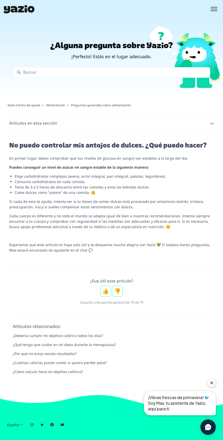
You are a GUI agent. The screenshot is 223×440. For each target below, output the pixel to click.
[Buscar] (111, 72)
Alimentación (55, 105)
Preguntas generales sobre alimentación (101, 105)
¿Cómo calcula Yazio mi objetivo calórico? (48, 371)
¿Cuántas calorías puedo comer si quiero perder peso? (60, 362)
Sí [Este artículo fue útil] (105, 291)
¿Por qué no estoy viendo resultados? (45, 353)
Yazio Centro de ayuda (23, 105)
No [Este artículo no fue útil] (117, 291)
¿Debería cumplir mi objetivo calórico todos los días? (58, 335)
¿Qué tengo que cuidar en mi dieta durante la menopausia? (64, 344)
